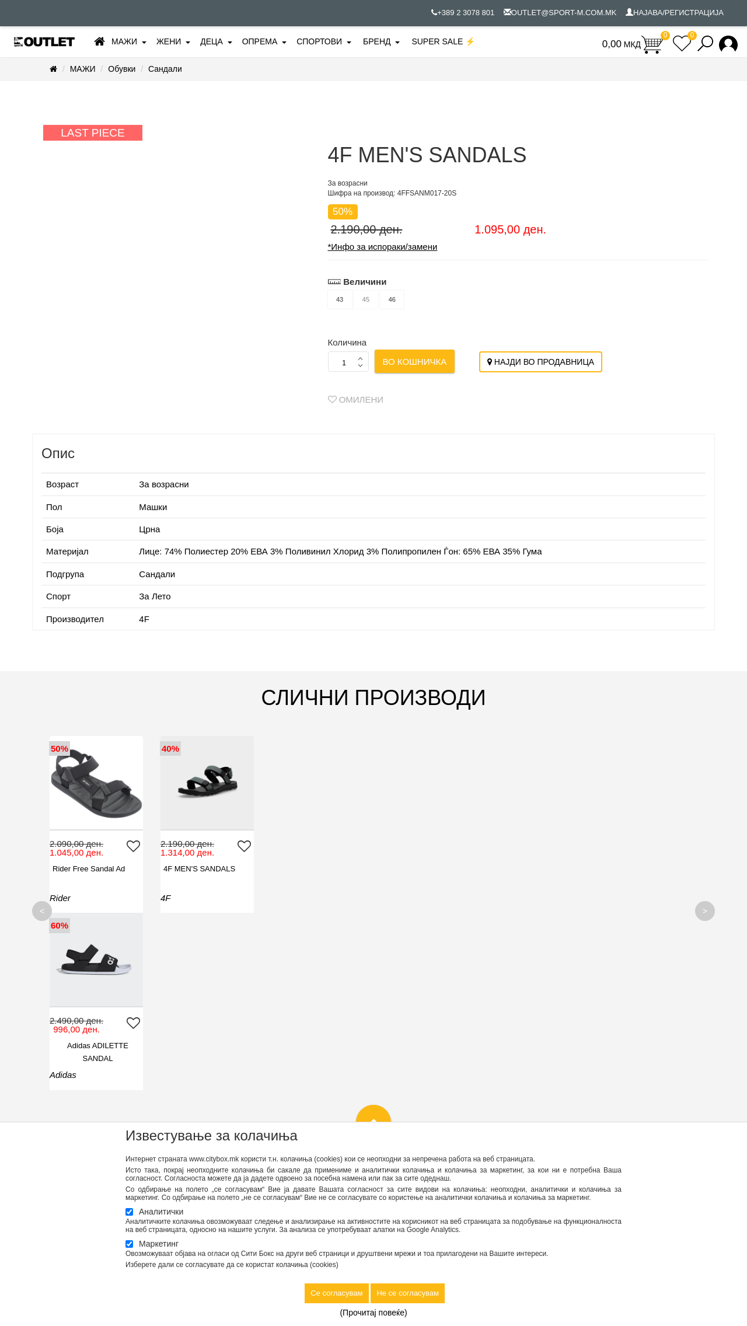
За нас (224, 1010)
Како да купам (408, 1050)
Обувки (121, 69)
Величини (364, 282)
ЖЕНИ (168, 41)
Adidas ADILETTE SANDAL (319, 875)
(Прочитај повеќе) (373, 1312)
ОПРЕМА (260, 41)
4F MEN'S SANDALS (199, 868)
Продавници (240, 1036)
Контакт (226, 1023)
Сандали (165, 69)
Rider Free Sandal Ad (89, 868)
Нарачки (397, 1063)
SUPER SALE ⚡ (443, 41)
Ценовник (399, 1116)
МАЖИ (124, 41)
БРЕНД (376, 41)
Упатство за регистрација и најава (444, 1103)
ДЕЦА (211, 41)
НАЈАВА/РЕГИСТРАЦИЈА (675, 12)
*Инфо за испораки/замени (383, 247)
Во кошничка (415, 362)
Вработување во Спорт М (258, 1050)
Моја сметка (575, 1010)
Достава (397, 1036)
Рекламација (405, 1090)
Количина (347, 342)
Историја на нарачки (590, 1023)
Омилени (356, 399)
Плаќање (399, 1076)
